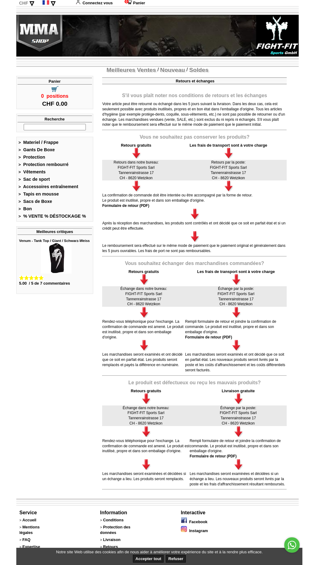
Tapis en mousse (38, 194)
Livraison (112, 539)
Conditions (113, 520)
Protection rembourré (43, 164)
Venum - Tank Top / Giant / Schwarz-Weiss (54, 241)
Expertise (31, 546)
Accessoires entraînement (48, 186)
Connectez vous (94, 3)
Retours (110, 546)
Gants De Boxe (36, 149)
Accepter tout (148, 558)
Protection (31, 157)
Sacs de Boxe (35, 201)
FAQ (26, 539)
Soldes (199, 70)
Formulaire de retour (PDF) (125, 205)
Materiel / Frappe (38, 142)
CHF (23, 3)
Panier (135, 3)
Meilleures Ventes (131, 70)
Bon (25, 208)
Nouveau (172, 70)
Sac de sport (34, 179)
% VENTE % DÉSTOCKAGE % (52, 216)
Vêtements (32, 171)
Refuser (175, 558)
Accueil (29, 520)
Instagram (194, 530)
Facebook (194, 522)
